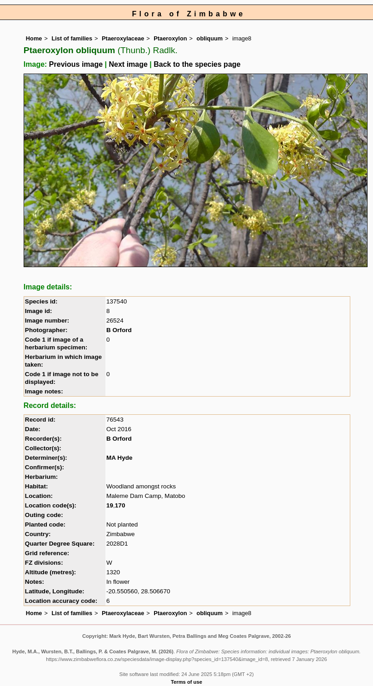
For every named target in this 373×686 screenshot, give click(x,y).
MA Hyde (119, 457)
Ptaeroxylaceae (123, 38)
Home (34, 38)
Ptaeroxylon (170, 38)
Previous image (76, 64)
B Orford (119, 330)
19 (109, 505)
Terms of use (186, 682)
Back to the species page (197, 64)
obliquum (210, 38)
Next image (128, 64)
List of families (71, 38)
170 (120, 505)
